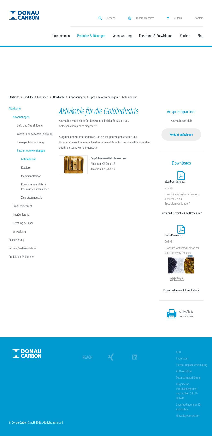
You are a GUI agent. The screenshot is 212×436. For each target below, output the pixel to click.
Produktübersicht (22, 206)
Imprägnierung (21, 214)
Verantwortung (122, 35)
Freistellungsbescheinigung (191, 365)
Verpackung (19, 231)
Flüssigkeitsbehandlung (30, 142)
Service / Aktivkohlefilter (23, 248)
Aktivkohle (59, 97)
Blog (200, 35)
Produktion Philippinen (21, 256)
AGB (178, 352)
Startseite (14, 97)
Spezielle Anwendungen (104, 97)
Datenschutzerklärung (188, 377)
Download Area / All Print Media (181, 290)
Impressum (182, 358)
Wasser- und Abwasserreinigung (34, 133)
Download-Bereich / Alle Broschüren (181, 213)
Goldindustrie (28, 159)
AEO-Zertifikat (184, 371)
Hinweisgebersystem (187, 415)
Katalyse (26, 167)
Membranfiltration (31, 176)
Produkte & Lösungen (91, 35)
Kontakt (199, 18)
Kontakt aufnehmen (181, 134)
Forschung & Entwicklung (155, 35)
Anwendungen (77, 97)
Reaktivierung (16, 240)
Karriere (185, 35)
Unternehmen (61, 35)
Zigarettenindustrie (31, 197)
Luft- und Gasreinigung (30, 125)
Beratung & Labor (23, 223)
